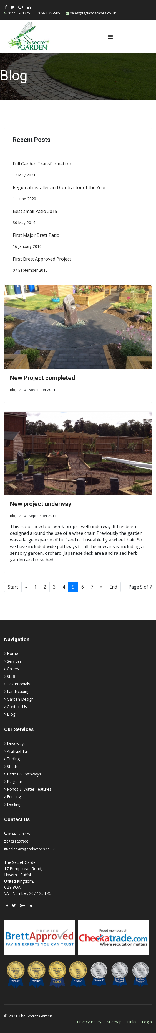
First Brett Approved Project (78, 265)
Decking (14, 804)
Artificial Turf (18, 751)
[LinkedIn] (29, 7)
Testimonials (18, 684)
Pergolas (15, 781)
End (113, 587)
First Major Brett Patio (78, 241)
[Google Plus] (20, 7)
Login (147, 1021)
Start (13, 587)
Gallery (13, 668)
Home (12, 653)
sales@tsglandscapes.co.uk (93, 13)
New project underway (40, 503)
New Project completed (42, 377)
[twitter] (12, 7)
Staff (11, 676)
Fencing (14, 796)
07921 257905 (49, 13)
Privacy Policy (89, 1021)
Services (14, 661)
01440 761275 (19, 13)
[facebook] (6, 7)
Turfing (13, 758)
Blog (13, 389)
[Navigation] (110, 36)
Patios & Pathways (24, 774)
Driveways (16, 743)
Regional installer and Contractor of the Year (78, 194)
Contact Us (17, 706)
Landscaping (18, 691)
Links (131, 1021)
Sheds (12, 766)
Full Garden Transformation (78, 170)
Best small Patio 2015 (78, 218)
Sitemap (114, 1021)
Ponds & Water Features (29, 789)
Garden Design (20, 699)
